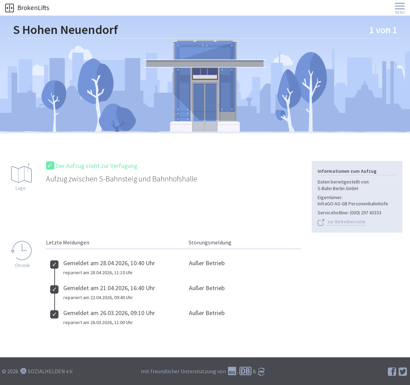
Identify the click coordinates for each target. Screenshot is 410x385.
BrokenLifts (27, 7)
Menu (400, 13)
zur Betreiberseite (346, 222)
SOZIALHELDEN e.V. (50, 371)
